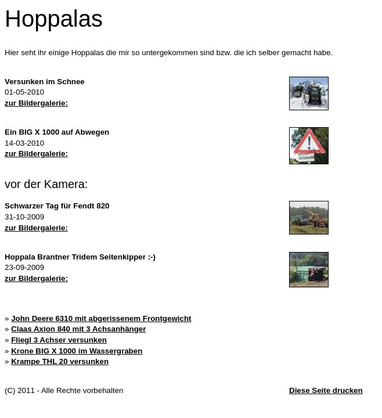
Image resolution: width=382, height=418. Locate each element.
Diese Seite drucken (326, 390)
